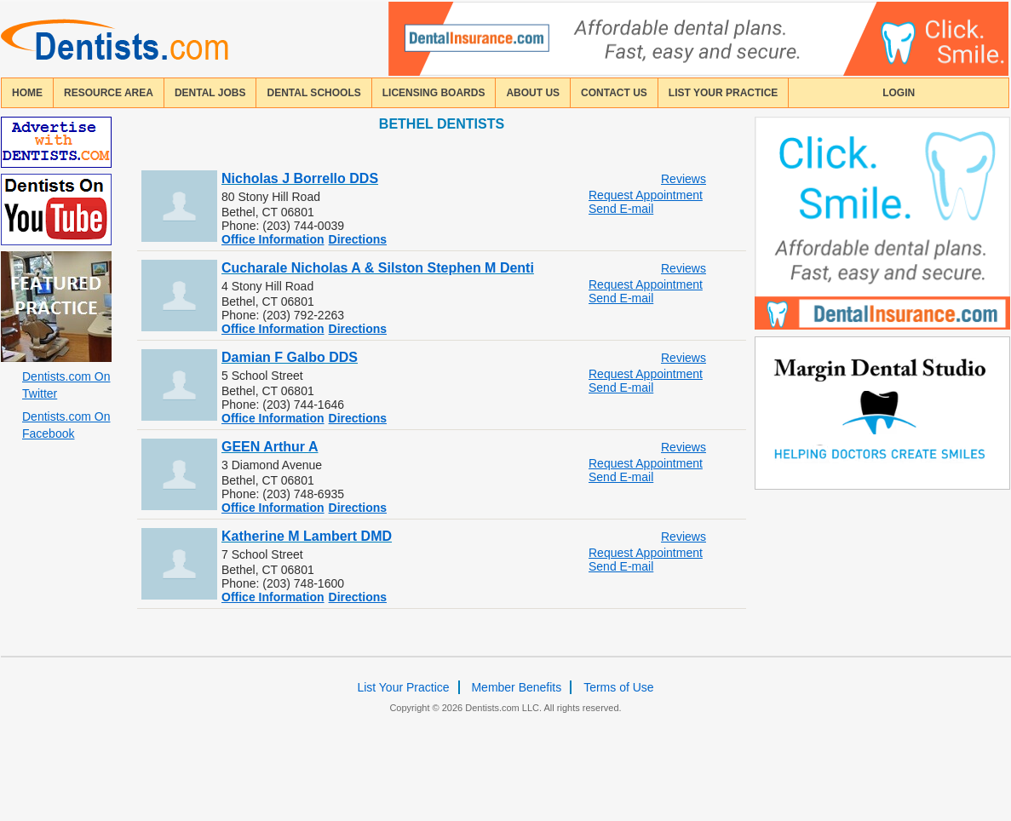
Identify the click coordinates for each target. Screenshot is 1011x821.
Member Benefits (516, 687)
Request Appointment (646, 195)
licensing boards (433, 93)
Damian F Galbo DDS (289, 357)
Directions (358, 239)
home (27, 93)
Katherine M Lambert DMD (306, 536)
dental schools (313, 93)
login (898, 93)
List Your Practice (723, 93)
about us (533, 93)
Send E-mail (621, 208)
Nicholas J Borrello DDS (299, 178)
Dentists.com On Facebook (66, 425)
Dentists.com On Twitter (66, 385)
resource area (108, 93)
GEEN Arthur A (269, 446)
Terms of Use (618, 687)
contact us (614, 93)
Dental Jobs (210, 93)
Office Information (273, 239)
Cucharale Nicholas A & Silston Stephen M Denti (377, 268)
